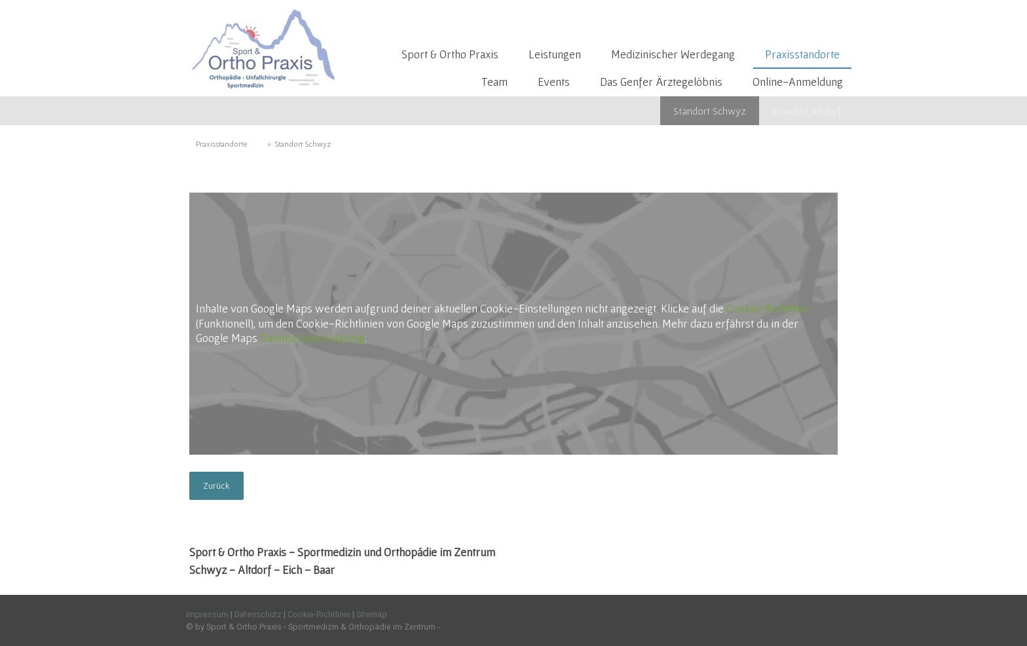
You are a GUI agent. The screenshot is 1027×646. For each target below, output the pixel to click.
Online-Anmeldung (798, 81)
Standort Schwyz (709, 111)
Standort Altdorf (806, 111)
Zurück (216, 485)
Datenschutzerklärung (312, 338)
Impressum (207, 614)
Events (554, 81)
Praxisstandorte (802, 54)
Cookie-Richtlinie (767, 308)
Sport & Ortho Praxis (449, 54)
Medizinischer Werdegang (673, 54)
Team (494, 81)
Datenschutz (258, 614)
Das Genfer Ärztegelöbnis (661, 81)
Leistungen (555, 54)
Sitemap (371, 614)
